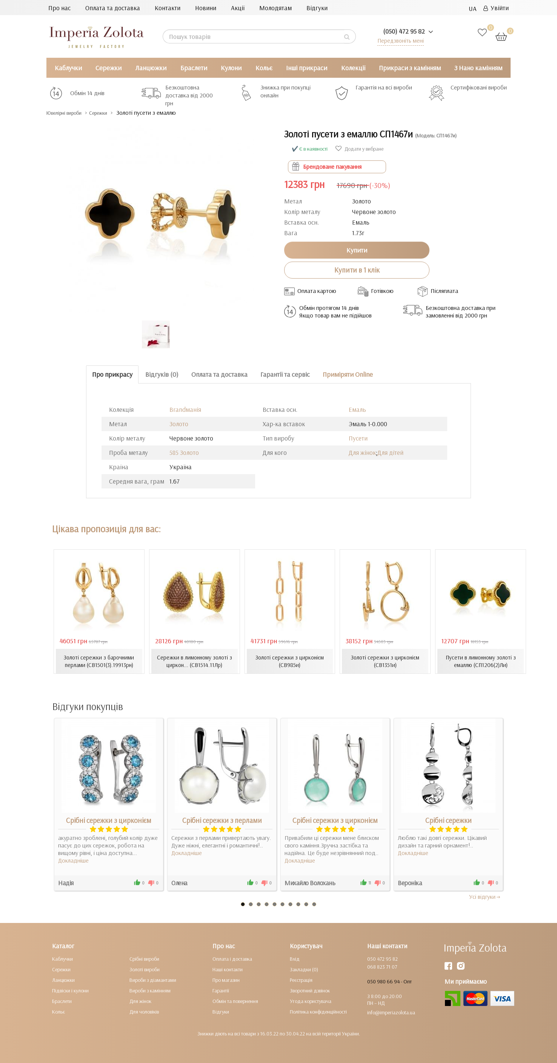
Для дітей (390, 452)
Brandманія (185, 409)
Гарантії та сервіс (285, 374)
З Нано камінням (478, 67)
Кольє (263, 67)
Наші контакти (227, 969)
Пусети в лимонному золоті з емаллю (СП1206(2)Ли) (481, 661)
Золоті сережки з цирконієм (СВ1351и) (385, 661)
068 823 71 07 (382, 966)
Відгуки (317, 8)
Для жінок (362, 452)
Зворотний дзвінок (310, 990)
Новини (205, 8)
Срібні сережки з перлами (222, 819)
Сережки (108, 67)
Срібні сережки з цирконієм (108, 819)
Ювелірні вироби (70, 113)
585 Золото (184, 452)
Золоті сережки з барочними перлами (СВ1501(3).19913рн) (98, 661)
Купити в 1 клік (357, 269)
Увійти (496, 8)
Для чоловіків (144, 1011)
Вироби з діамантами (152, 979)
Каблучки (68, 67)
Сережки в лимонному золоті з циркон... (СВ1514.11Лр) (194, 661)
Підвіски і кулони (70, 990)
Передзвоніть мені (398, 40)
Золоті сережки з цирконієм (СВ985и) (289, 661)
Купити (356, 249)
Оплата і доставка (232, 958)
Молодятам (275, 8)
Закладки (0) (304, 969)
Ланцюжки (150, 67)
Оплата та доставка (112, 8)
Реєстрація (301, 979)
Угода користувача (310, 1000)
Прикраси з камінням (410, 67)
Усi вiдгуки (485, 896)
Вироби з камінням (150, 990)
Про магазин (226, 979)
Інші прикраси (306, 67)
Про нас (59, 8)
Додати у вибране (359, 148)
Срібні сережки (448, 819)
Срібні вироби (144, 958)
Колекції (353, 67)
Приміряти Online (348, 374)
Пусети (358, 438)
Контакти (167, 8)
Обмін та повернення (235, 1000)
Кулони (231, 67)
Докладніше (73, 860)
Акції (238, 8)
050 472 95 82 (382, 958)
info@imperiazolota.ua (391, 1012)
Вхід (295, 958)
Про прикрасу (112, 374)
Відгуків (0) (161, 374)
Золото (178, 424)
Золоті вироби (144, 969)
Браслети (193, 67)
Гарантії (220, 990)
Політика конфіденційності (318, 1011)
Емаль (357, 409)
